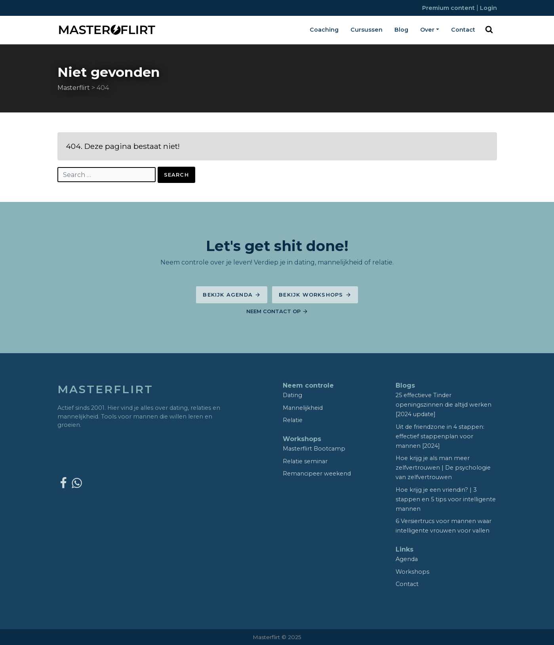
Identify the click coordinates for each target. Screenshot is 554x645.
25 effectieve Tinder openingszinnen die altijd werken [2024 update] (443, 405)
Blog (401, 29)
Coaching (324, 29)
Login (488, 7)
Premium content (449, 7)
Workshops (302, 439)
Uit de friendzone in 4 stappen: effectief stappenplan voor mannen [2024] (440, 436)
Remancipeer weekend (317, 473)
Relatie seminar (305, 461)
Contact (463, 29)
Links (404, 549)
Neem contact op (277, 311)
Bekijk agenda (232, 295)
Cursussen (366, 29)
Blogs (405, 385)
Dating (292, 395)
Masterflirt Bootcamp (314, 448)
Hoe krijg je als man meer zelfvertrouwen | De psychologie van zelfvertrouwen (443, 468)
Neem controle (308, 385)
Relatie (293, 420)
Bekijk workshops (315, 295)
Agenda (407, 559)
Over (427, 29)
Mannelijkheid (303, 407)
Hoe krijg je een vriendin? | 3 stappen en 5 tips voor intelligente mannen (446, 499)
